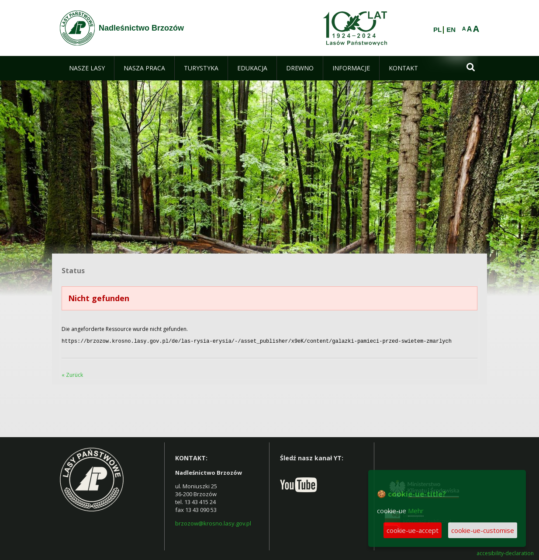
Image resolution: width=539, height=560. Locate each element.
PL (437, 29)
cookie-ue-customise (482, 530)
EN (451, 29)
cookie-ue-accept (413, 530)
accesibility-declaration (505, 553)
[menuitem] (87, 68)
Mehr (416, 510)
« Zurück (72, 374)
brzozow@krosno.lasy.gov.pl (213, 522)
